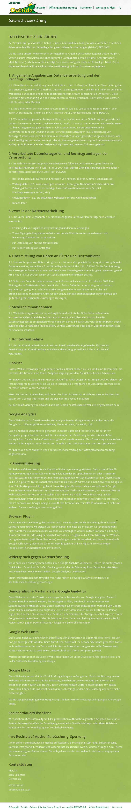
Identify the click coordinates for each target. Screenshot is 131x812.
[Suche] (119, 7)
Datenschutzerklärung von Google (33, 582)
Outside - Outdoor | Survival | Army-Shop (39, 807)
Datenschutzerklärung (27, 20)
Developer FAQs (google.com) (98, 656)
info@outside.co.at (19, 789)
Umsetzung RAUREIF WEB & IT (73, 807)
